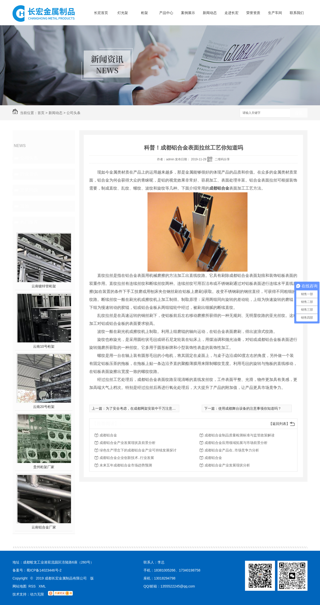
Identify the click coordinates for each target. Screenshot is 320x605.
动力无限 (37, 594)
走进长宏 (231, 13)
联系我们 (297, 13)
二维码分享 (222, 159)
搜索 (299, 113)
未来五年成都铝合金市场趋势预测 (126, 465)
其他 (24, 206)
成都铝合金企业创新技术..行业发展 (127, 458)
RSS (32, 586)
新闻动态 (210, 13)
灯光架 (123, 13)
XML (42, 586)
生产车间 (275, 13)
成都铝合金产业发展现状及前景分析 (128, 443)
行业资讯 (29, 174)
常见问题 (29, 190)
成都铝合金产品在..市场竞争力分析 (231, 450)
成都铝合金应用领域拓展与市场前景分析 (236, 443)
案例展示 (188, 13)
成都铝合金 (108, 435)
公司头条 (73, 113)
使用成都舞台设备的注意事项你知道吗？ (249, 408)
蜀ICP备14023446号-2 (44, 570)
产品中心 (166, 13)
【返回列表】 (279, 424)
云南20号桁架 (43, 407)
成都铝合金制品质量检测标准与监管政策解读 (239, 435)
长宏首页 (101, 13)
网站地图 (19, 586)
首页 (41, 113)
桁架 (144, 13)
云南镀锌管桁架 (44, 286)
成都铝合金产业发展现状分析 (227, 465)
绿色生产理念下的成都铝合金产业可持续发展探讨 (138, 450)
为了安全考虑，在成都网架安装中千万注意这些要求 (146, 408)
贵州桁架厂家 (43, 467)
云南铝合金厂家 (44, 527)
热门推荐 (29, 222)
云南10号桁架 (43, 346)
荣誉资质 (253, 13)
